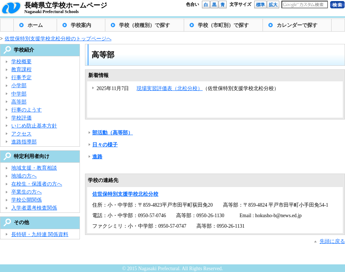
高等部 (19, 102)
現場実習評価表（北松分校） (170, 88)
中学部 (19, 94)
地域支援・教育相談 (34, 168)
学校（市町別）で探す (223, 25)
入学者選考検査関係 (34, 208)
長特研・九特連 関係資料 (39, 234)
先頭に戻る (332, 241)
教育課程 (21, 69)
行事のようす (26, 110)
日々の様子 (105, 144)
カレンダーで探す (297, 25)
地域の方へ (24, 176)
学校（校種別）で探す (144, 25)
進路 (97, 156)
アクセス (21, 134)
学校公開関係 (26, 200)
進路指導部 (24, 142)
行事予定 (21, 77)
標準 (260, 4)
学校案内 (81, 25)
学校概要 (21, 61)
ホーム (35, 25)
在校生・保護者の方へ (36, 184)
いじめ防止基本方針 (34, 126)
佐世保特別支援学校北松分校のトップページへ (58, 38)
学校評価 (21, 118)
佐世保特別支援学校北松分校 (125, 194)
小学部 (19, 85)
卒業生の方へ (26, 192)
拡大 (273, 4)
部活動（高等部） (112, 132)
